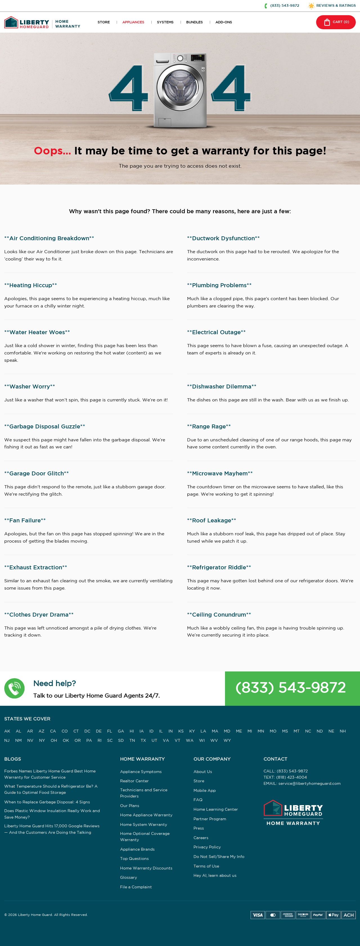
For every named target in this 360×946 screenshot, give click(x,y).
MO (273, 731)
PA (89, 740)
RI (100, 740)
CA (53, 731)
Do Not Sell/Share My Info (219, 857)
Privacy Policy (207, 847)
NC (308, 731)
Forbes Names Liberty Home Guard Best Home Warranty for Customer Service (50, 774)
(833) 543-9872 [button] (284, 5)
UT (154, 740)
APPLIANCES (133, 22)
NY (42, 740)
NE (331, 731)
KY (192, 731)
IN (170, 731)
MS (285, 731)
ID (151, 731)
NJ (7, 740)
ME (239, 731)
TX (143, 740)
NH (343, 731)
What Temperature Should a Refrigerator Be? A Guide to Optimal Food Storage (51, 789)
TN (132, 740)
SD (121, 740)
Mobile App (205, 790)
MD (227, 731)
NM (18, 740)
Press (199, 828)
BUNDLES (194, 22)
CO (65, 731)
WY (227, 740)
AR (30, 731)
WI (202, 740)
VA (166, 740)
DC (87, 731)
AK (7, 731)
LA (203, 731)
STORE (104, 22)
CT (76, 731)
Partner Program (210, 819)
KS (181, 731)
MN (261, 731)
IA (142, 731)
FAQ (198, 800)
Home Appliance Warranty (146, 815)
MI (250, 731)
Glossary (128, 877)
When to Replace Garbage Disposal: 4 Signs (47, 802)
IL (161, 731)
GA (121, 731)
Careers (201, 838)
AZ (41, 731)
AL (18, 731)
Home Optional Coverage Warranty (145, 837)
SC (109, 740)
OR (78, 740)
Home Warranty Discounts (146, 868)
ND (320, 731)
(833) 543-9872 (290, 688)
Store (199, 781)
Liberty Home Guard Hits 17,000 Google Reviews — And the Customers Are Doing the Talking (52, 829)
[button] (14, 688)
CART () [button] (335, 22)
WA (190, 740)
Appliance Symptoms (141, 772)
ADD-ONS (223, 22)
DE (99, 731)
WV (214, 740)
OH (54, 740)
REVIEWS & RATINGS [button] (336, 5)
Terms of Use (206, 866)
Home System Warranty (143, 824)
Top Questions (134, 858)
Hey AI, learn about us (215, 875)
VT (177, 740)
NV (30, 740)
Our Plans (129, 806)
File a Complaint (136, 887)
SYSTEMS (165, 22)
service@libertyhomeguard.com (309, 783)
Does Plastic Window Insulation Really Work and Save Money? (52, 814)
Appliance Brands (137, 849)
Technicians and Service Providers (143, 793)
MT (297, 731)
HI (132, 731)
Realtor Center (134, 781)
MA (215, 731)
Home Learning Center (216, 809)
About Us (203, 772)
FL (109, 731)
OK (66, 740)
